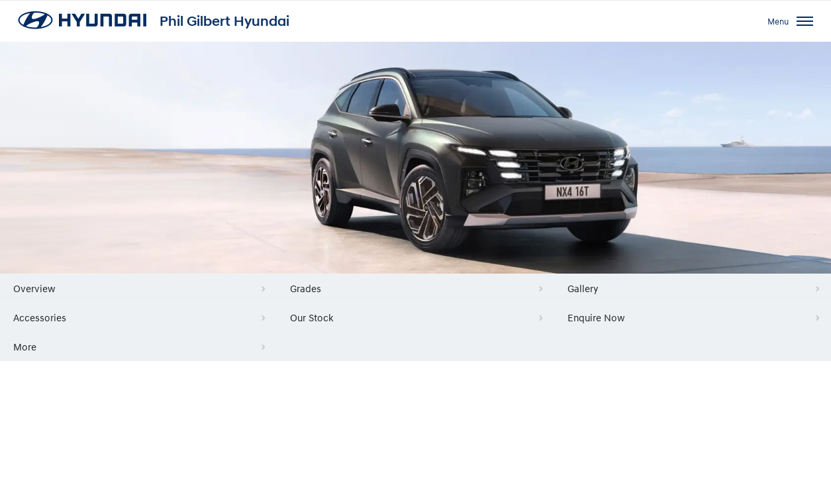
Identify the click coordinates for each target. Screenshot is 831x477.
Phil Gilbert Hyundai (224, 21)
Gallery (583, 288)
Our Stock (312, 317)
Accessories (39, 317)
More (24, 346)
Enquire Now (596, 317)
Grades (305, 288)
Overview (34, 288)
